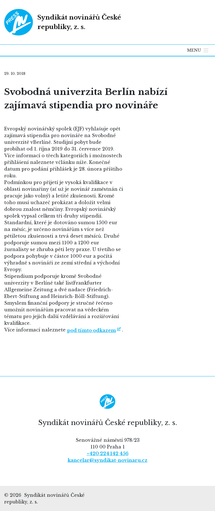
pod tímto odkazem (91, 330)
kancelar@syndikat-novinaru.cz (107, 460)
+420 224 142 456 (107, 453)
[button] (194, 50)
